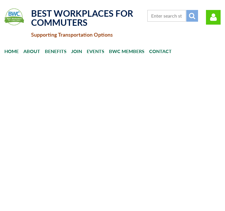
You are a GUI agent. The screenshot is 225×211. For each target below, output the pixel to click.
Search (192, 16)
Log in (213, 17)
